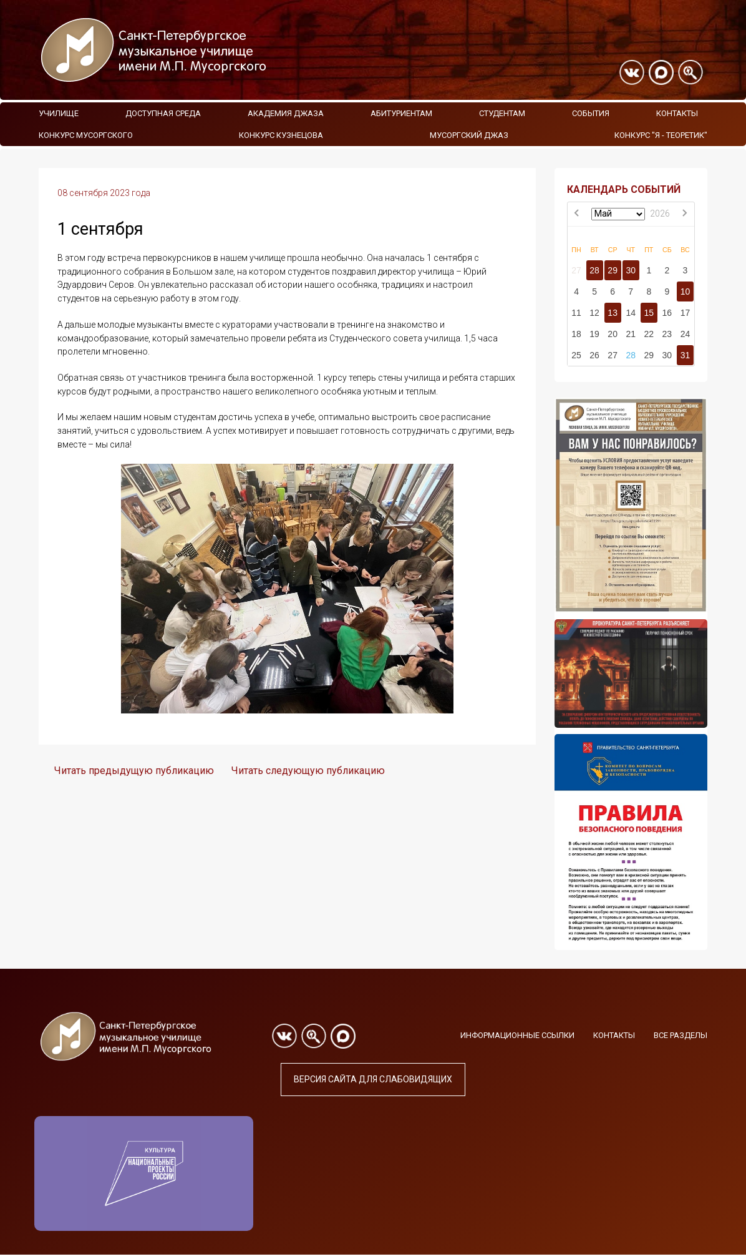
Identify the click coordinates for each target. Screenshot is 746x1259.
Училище (59, 113)
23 (667, 334)
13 (613, 313)
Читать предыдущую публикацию (134, 770)
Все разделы (680, 1035)
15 (649, 313)
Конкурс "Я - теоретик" (660, 135)
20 (613, 334)
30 (631, 270)
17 (685, 313)
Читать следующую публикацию (308, 770)
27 (576, 270)
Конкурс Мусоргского (86, 135)
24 (685, 334)
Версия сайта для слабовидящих (373, 1079)
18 (576, 334)
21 (631, 334)
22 (649, 334)
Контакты (677, 113)
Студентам (502, 113)
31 (685, 355)
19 (594, 334)
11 (576, 313)
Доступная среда (163, 113)
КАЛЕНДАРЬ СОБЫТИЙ (624, 189)
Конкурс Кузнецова (281, 135)
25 (576, 355)
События (590, 113)
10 (685, 291)
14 (631, 313)
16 (667, 313)
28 (594, 270)
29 (613, 270)
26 (594, 355)
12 (594, 313)
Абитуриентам (401, 113)
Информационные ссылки (517, 1035)
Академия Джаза (286, 113)
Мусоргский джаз (469, 135)
